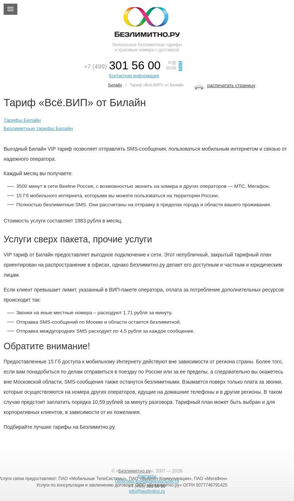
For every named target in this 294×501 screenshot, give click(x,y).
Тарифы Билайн (22, 120)
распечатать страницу (231, 85)
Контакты (147, 476)
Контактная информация (134, 75)
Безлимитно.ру (134, 471)
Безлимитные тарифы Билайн (38, 128)
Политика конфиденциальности (147, 481)
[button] (10, 9)
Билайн (115, 85)
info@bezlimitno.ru (147, 491)
